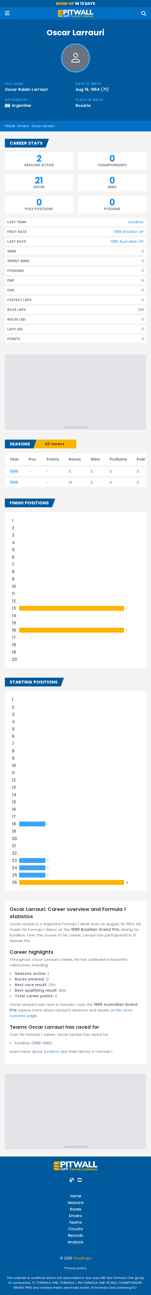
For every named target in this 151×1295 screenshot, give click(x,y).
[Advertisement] (78, 391)
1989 (14, 471)
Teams (75, 1222)
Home (75, 1196)
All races (54, 443)
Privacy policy (75, 1268)
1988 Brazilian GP (129, 231)
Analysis (75, 1242)
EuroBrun (136, 221)
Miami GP (65, 3)
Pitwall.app (82, 1258)
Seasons (75, 1202)
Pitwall (10, 126)
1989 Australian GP (127, 241)
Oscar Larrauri (43, 126)
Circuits (75, 1228)
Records (75, 1235)
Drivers (23, 126)
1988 (14, 482)
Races (75, 1209)
